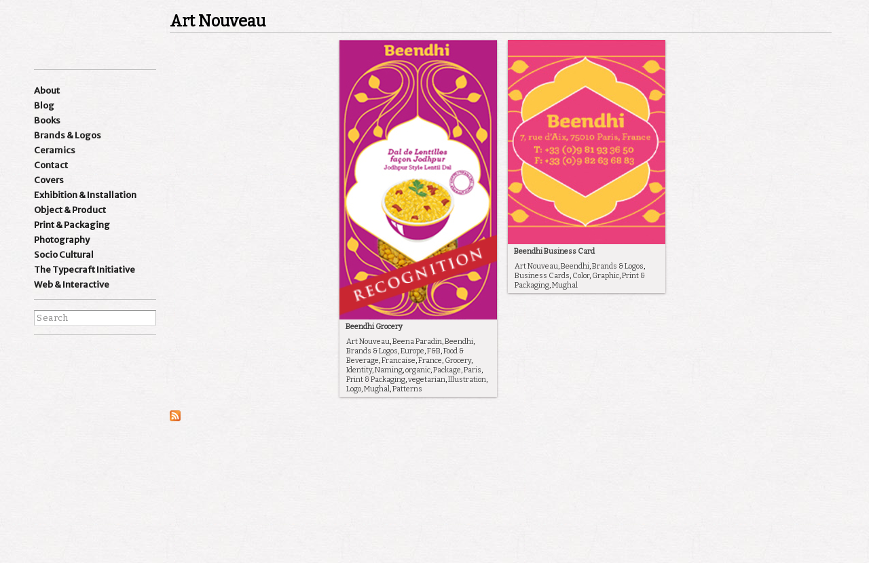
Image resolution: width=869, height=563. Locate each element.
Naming (389, 370)
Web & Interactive (71, 284)
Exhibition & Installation (85, 195)
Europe (412, 351)
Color (580, 275)
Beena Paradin (417, 341)
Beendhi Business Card (554, 251)
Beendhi (459, 341)
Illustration (467, 379)
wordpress (120, 357)
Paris (472, 370)
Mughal (377, 389)
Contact (51, 165)
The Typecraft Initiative (84, 269)
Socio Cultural (64, 254)
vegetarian (426, 379)
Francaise (398, 360)
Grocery (458, 360)
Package (447, 370)
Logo (353, 389)
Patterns (407, 389)
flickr (120, 378)
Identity (359, 370)
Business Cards (542, 275)
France (430, 360)
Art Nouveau (368, 341)
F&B (434, 351)
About (47, 90)
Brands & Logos (67, 135)
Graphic (605, 275)
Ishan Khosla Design (82, 33)
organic (417, 370)
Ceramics (54, 150)
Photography (62, 240)
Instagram (43, 357)
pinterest (94, 378)
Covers (49, 180)
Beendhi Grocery (374, 326)
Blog (44, 105)
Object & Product (70, 210)
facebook (43, 378)
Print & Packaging (72, 225)
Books (47, 120)
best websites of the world (57, 493)
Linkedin (94, 357)
